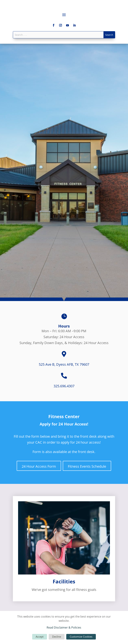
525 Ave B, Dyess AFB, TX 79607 (64, 364)
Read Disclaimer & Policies (64, 627)
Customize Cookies (81, 636)
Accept (39, 636)
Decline (56, 636)
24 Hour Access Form (39, 466)
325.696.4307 (64, 386)
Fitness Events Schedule (87, 466)
